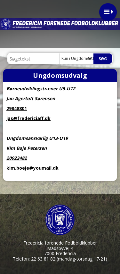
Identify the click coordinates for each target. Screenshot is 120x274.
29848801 (16, 108)
